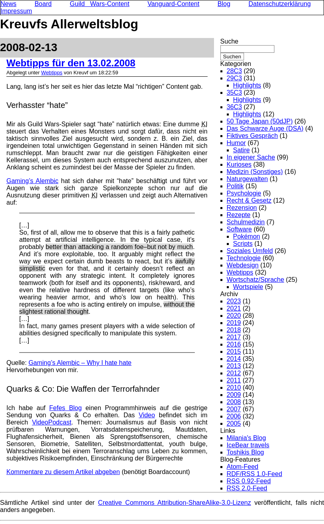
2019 (234, 322)
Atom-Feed (242, 466)
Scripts (243, 243)
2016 (234, 344)
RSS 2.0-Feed (247, 488)
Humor (236, 142)
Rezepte (239, 214)
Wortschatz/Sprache (255, 279)
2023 (234, 301)
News (8, 3)
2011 (234, 380)
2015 (234, 351)
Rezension (242, 207)
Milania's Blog (246, 437)
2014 (234, 358)
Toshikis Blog (245, 452)
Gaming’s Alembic (32, 180)
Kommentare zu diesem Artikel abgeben (63, 471)
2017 (234, 337)
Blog (224, 3)
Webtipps (51, 73)
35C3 (234, 92)
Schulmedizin (246, 222)
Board (43, 3)
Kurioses (239, 164)
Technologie (244, 258)
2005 (234, 423)
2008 (234, 401)
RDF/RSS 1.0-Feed (254, 473)
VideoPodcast (51, 422)
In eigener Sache (251, 157)
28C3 (234, 71)
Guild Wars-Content (100, 3)
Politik (235, 186)
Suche (229, 41)
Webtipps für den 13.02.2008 (70, 63)
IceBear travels (248, 445)
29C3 (234, 78)
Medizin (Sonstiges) (255, 171)
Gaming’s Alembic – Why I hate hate (80, 362)
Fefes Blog (65, 407)
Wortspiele (248, 286)
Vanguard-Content (174, 3)
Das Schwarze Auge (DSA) (265, 128)
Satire (241, 150)
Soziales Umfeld (250, 250)
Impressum (16, 11)
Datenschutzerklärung (279, 3)
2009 (234, 394)
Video (147, 415)
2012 (234, 373)
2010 (234, 387)
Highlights (247, 85)
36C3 (234, 107)
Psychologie (244, 193)
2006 (234, 416)
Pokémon (246, 236)
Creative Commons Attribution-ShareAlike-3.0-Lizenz (174, 502)
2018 (234, 330)
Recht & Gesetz (249, 200)
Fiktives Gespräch (252, 135)
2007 (234, 409)
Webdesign (243, 265)
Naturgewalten (247, 178)
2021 (234, 308)
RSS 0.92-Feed (249, 481)
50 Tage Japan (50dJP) (260, 121)
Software (239, 229)
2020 (234, 315)
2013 (234, 366)
